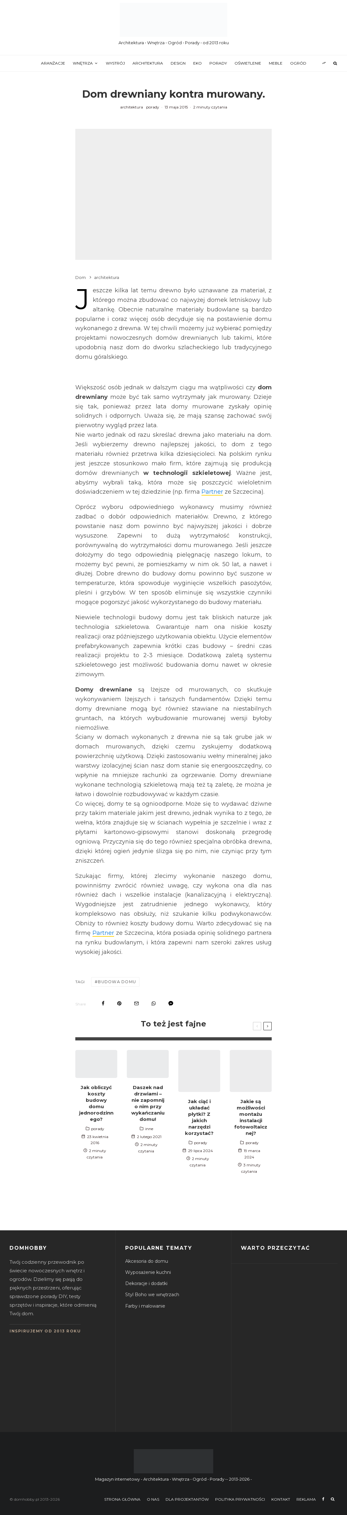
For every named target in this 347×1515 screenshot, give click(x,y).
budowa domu (116, 981)
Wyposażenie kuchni (148, 1272)
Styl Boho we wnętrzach (152, 1294)
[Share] (103, 1003)
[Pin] (119, 1003)
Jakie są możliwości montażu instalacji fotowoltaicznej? (250, 1117)
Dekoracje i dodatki (146, 1283)
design (178, 63)
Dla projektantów (187, 1499)
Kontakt (280, 1499)
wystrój (115, 63)
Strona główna (122, 1499)
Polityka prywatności (240, 1499)
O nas (153, 1499)
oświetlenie (248, 63)
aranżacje (53, 63)
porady (218, 63)
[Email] (136, 1003)
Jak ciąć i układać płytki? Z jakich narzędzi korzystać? (199, 1117)
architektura (148, 63)
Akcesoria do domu (146, 1261)
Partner (212, 491)
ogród (298, 63)
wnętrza (83, 63)
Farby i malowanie (145, 1306)
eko (197, 63)
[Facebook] (323, 1499)
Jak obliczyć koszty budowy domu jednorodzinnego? (96, 1103)
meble (275, 63)
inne (149, 1128)
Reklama (306, 1499)
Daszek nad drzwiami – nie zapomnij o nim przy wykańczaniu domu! (148, 1103)
